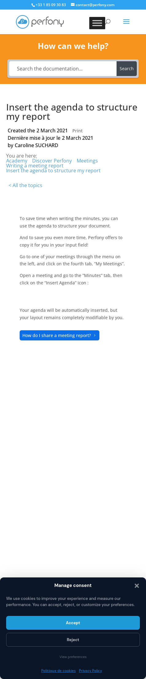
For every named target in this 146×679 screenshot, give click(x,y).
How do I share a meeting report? (56, 335)
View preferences (73, 657)
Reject (73, 639)
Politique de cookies (58, 670)
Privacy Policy (90, 670)
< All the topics (25, 185)
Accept (73, 622)
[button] (137, 586)
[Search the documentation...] (63, 68)
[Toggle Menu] (97, 23)
